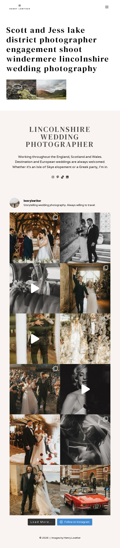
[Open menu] (106, 7)
